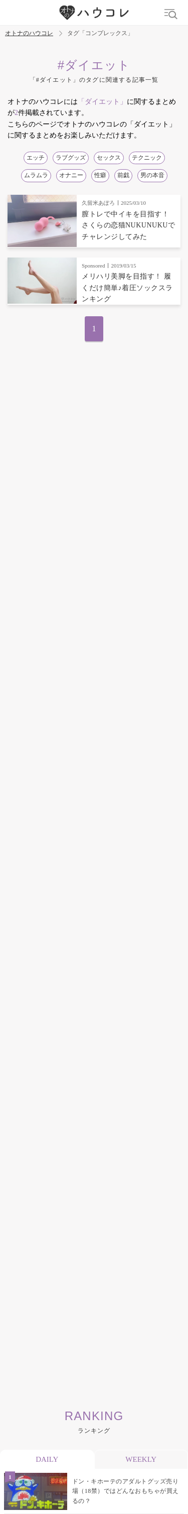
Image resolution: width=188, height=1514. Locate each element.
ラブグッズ (71, 157)
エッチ (36, 157)
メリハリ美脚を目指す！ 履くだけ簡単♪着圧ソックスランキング (127, 288)
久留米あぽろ (98, 203)
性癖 (100, 175)
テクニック (147, 157)
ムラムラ (36, 175)
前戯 (123, 175)
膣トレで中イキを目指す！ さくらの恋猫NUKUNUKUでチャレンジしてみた (128, 225)
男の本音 (152, 175)
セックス (109, 157)
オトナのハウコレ (29, 33)
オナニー (71, 175)
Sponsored (93, 266)
